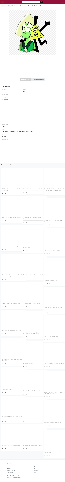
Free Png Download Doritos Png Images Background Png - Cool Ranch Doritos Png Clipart (32, 333)
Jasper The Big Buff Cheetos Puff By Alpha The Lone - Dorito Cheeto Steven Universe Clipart (53, 190)
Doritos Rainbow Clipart (28, 418)
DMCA (8, 468)
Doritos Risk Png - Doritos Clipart (51, 336)
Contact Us (10, 466)
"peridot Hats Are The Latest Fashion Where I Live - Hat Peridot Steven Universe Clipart (53, 250)
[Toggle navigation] (63, 2)
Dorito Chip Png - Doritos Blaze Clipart (31, 390)
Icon (35, 472)
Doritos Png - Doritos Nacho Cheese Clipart (11, 445)
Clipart (35, 468)
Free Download (25, 79)
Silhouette (36, 470)
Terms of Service (11, 470)
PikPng (3, 5)
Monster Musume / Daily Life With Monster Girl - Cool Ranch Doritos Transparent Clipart (53, 422)
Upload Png (36, 466)
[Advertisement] (32, 67)
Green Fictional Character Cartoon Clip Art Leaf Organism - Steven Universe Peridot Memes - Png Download (53, 220)
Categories (36, 463)
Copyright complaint (38, 79)
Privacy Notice (10, 472)
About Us (9, 463)
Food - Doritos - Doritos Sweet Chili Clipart (11, 303)
